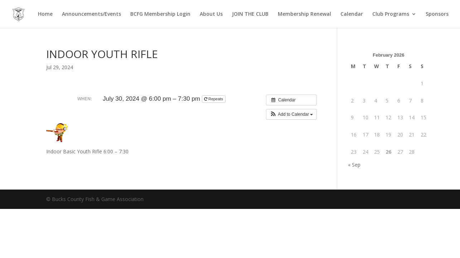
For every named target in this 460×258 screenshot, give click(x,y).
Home (45, 14)
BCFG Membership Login (160, 14)
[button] (291, 114)
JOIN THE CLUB (250, 14)
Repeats (214, 99)
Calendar (351, 14)
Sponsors (437, 14)
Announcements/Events (91, 14)
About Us (211, 14)
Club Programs (390, 14)
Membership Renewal (304, 14)
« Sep (354, 164)
